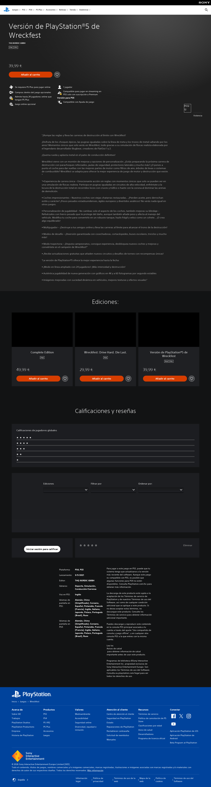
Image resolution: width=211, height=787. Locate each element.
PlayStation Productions (23, 726)
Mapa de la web (144, 780)
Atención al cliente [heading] (117, 709)
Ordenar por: (145, 483)
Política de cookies (161, 780)
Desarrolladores (146, 734)
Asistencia (83, 10)
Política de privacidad (98, 780)
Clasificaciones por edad (150, 725)
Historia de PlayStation (23, 735)
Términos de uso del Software (183, 780)
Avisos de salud (114, 648)
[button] (42, 549)
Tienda (73, 10)
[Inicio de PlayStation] (6, 10)
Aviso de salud (145, 730)
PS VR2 (46, 722)
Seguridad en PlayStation (119, 718)
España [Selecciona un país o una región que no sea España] (20, 779)
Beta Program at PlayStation (183, 742)
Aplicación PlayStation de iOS (184, 731)
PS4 (30, 10)
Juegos (15, 10)
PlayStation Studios (21, 722)
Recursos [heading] (143, 709)
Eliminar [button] (187, 545)
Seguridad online (83, 722)
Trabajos (16, 718)
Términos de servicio (148, 714)
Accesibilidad (81, 718)
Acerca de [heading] (17, 709)
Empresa (16, 731)
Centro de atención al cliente (120, 714)
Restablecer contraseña (118, 731)
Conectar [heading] (175, 709)
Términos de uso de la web (124, 780)
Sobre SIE (16, 714)
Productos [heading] (49, 709)
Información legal (81, 780)
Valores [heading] (79, 709)
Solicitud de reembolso (118, 735)
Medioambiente (82, 714)
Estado (110, 722)
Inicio (14, 701)
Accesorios (50, 10)
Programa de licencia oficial (151, 738)
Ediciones (48, 483)
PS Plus (39, 10)
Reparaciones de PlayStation (120, 726)
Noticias (62, 10)
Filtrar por (96, 483)
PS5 (23, 10)
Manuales (111, 739)
